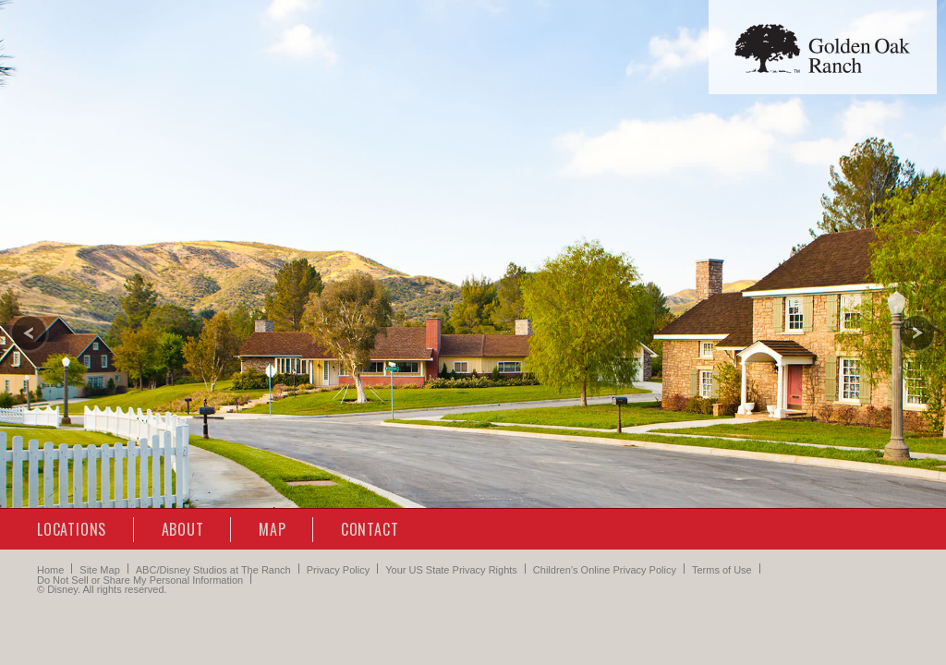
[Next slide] (917, 333)
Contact (370, 529)
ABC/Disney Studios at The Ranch (213, 569)
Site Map (99, 569)
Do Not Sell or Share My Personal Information (140, 580)
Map (272, 529)
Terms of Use (722, 569)
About (183, 529)
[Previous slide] (29, 333)
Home (50, 569)
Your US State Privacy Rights (451, 569)
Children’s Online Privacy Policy (604, 569)
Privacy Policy (338, 569)
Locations (71, 529)
